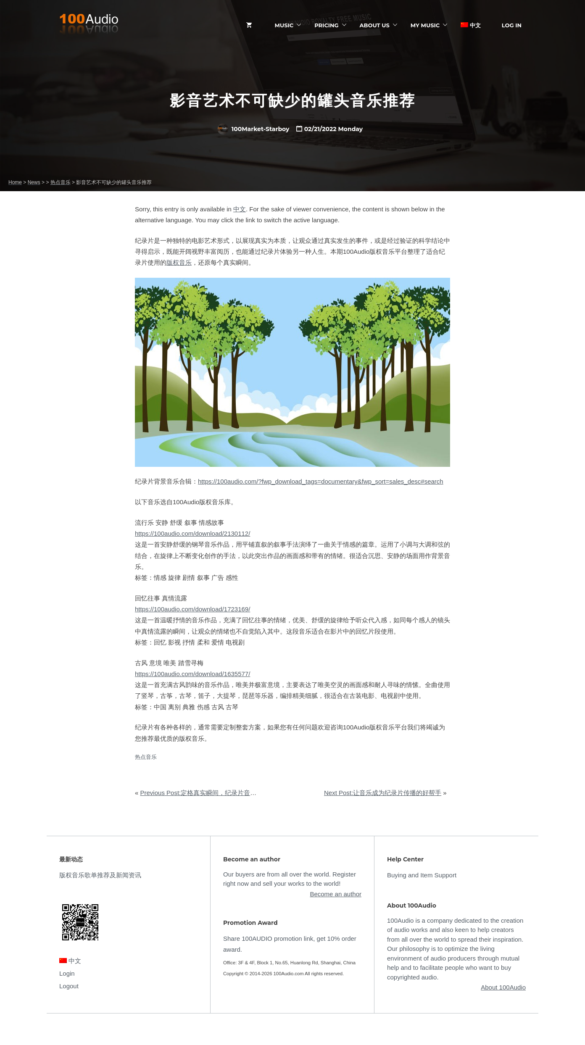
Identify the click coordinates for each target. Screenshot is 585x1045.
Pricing (326, 25)
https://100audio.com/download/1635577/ (192, 673)
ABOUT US (375, 25)
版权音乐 (179, 262)
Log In (512, 25)
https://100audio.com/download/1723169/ (192, 609)
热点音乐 (146, 757)
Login (67, 973)
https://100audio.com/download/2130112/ (192, 533)
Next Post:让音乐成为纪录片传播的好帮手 (382, 792)
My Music (425, 25)
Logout (69, 986)
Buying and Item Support (421, 875)
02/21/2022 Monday (333, 129)
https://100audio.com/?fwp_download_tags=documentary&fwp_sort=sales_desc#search (320, 481)
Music (284, 25)
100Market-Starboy (253, 129)
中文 (471, 25)
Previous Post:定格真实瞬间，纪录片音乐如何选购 (211, 792)
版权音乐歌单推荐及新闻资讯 (100, 875)
